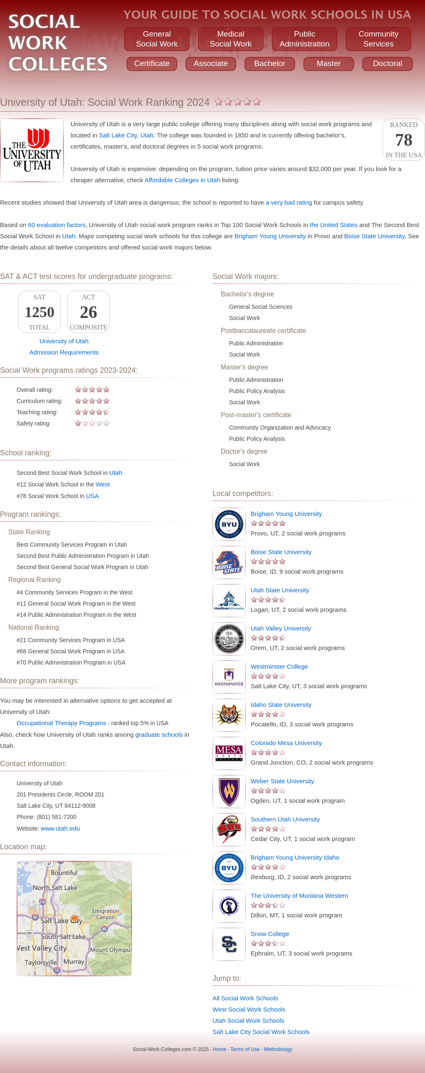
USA (92, 495)
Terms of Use (245, 1049)
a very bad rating (289, 202)
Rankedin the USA (404, 140)
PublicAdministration (305, 38)
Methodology (278, 1049)
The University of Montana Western (299, 895)
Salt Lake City (118, 135)
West (102, 484)
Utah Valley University (281, 628)
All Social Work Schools (245, 998)
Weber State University (282, 781)
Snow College (270, 933)
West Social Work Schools (248, 1009)
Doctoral (388, 63)
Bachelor (270, 63)
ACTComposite (88, 312)
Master (329, 63)
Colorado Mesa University (286, 742)
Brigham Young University (270, 236)
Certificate (152, 63)
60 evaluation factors (56, 224)
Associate (211, 63)
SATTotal (39, 312)
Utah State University (280, 590)
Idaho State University (281, 704)
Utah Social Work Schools (248, 1020)
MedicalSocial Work (231, 38)
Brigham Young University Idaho (295, 857)
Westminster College (279, 666)
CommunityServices (378, 38)
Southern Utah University (285, 819)
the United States (334, 224)
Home (219, 1049)
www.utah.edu (60, 828)
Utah (147, 135)
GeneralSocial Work (157, 38)
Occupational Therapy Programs (61, 722)
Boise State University (374, 236)
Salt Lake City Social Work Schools (261, 1031)
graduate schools (159, 734)
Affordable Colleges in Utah (182, 179)
